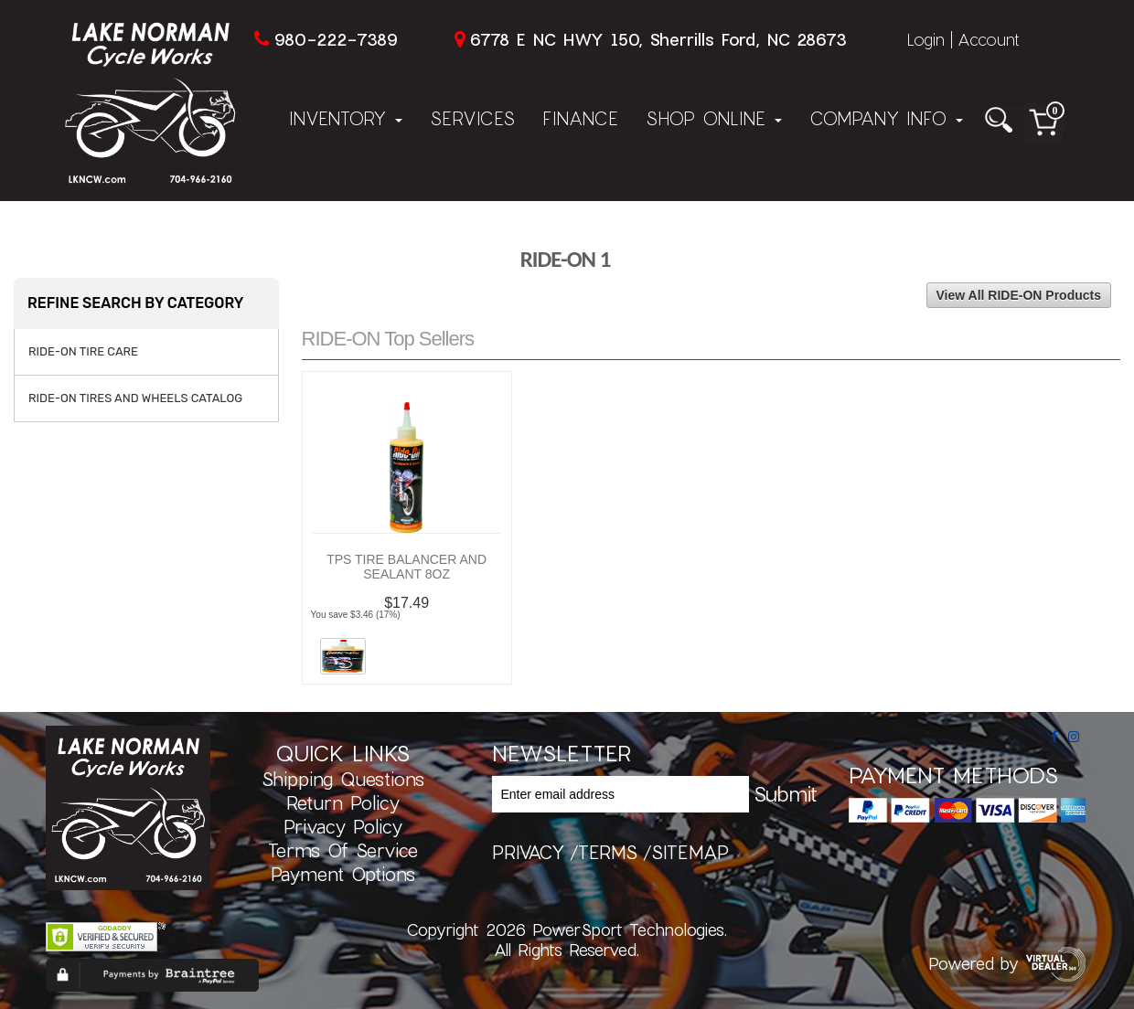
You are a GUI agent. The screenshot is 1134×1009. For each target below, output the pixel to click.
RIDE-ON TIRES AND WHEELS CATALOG (135, 398)
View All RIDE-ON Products (1018, 295)
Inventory (345, 118)
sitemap (690, 852)
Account (988, 39)
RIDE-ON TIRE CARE (83, 351)
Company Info (886, 118)
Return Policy (343, 802)
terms (607, 852)
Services (472, 118)
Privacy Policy (343, 826)
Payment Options (343, 874)
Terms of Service (343, 850)
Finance (580, 118)
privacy (528, 852)
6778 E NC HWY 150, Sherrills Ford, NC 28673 (658, 39)
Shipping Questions (343, 779)
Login (925, 39)
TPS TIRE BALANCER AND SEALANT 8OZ (406, 566)
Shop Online (714, 118)
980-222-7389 (335, 39)
